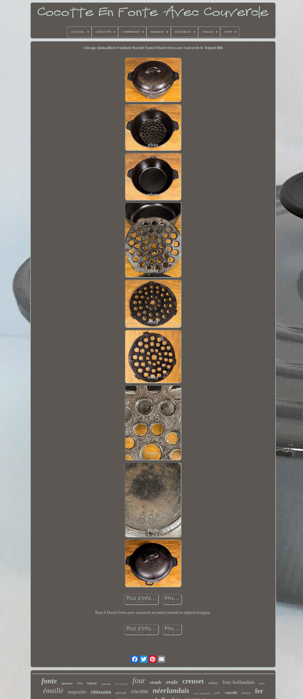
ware (262, 683)
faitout (92, 683)
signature (67, 683)
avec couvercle (121, 684)
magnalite (77, 692)
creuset (193, 681)
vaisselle (231, 693)
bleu (80, 683)
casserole (106, 684)
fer (259, 691)
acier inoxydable (202, 693)
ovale (172, 682)
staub (155, 682)
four (138, 680)
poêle (217, 693)
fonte (49, 681)
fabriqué (246, 693)
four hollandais (238, 682)
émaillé (53, 691)
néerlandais (171, 690)
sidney (213, 683)
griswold (120, 693)
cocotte (139, 691)
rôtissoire (101, 692)
